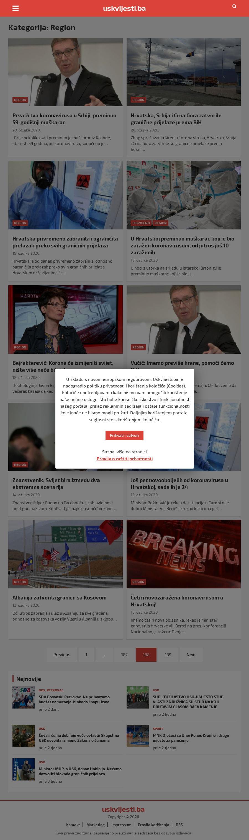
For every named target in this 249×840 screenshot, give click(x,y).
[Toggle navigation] (15, 8)
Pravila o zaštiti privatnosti (125, 458)
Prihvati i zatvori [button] (124, 435)
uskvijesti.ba (124, 8)
